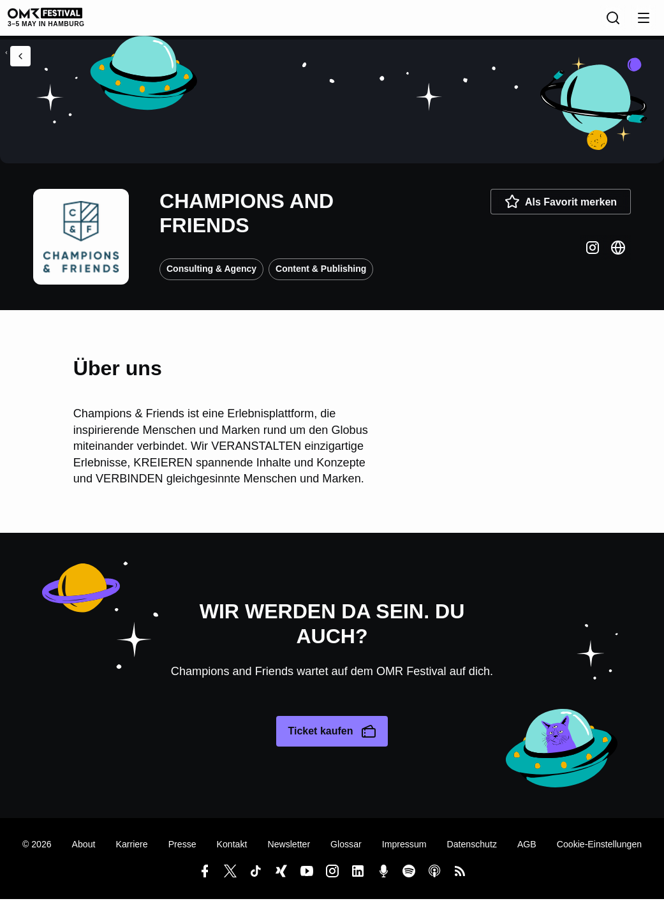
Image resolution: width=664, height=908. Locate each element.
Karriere (131, 853)
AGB (526, 853)
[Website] (618, 256)
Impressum (404, 853)
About (84, 853)
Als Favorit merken (561, 210)
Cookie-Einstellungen (599, 853)
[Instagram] (592, 256)
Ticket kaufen (332, 740)
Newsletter (288, 853)
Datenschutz (472, 853)
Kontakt (232, 853)
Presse (182, 853)
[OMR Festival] (59, 22)
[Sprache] (585, 22)
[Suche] (613, 22)
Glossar (346, 853)
